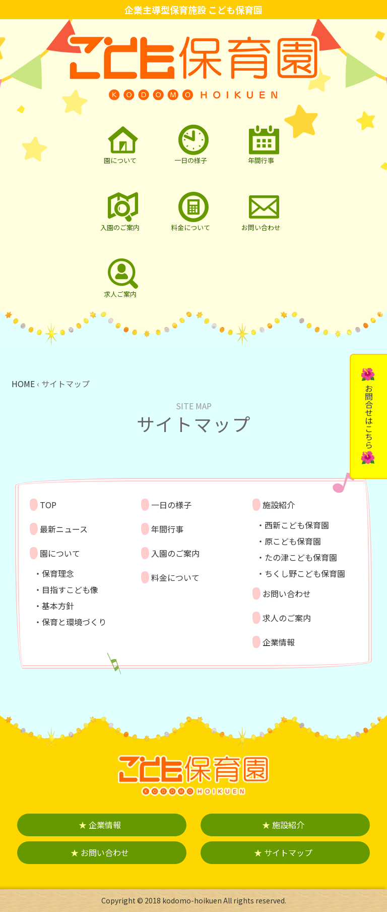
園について (60, 553)
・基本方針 (54, 606)
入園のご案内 (175, 553)
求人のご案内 (287, 618)
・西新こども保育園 (292, 525)
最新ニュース (64, 529)
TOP (48, 505)
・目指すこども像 (66, 589)
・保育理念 (54, 573)
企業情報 (279, 642)
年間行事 (167, 529)
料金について (175, 577)
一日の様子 (171, 505)
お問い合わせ (287, 593)
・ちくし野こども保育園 (300, 573)
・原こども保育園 (288, 541)
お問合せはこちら (369, 416)
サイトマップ (283, 852)
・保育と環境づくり (70, 622)
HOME (23, 384)
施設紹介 (279, 505)
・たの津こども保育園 (296, 557)
